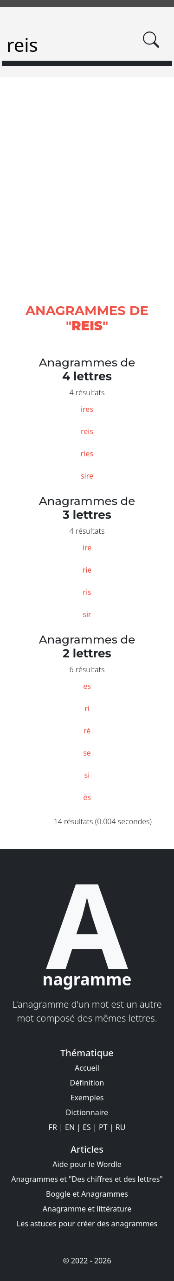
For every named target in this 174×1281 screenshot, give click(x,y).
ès (87, 797)
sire (87, 476)
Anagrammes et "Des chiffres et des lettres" (87, 1179)
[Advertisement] (87, 201)
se (87, 753)
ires (87, 409)
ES (87, 1127)
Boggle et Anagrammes (87, 1194)
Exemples (87, 1097)
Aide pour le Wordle (86, 1164)
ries (87, 453)
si (87, 775)
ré (87, 731)
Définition (87, 1083)
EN (70, 1127)
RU (121, 1127)
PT (103, 1127)
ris (87, 592)
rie (87, 570)
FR (53, 1127)
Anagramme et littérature (87, 1209)
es (87, 686)
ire (87, 548)
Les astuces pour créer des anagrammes (87, 1223)
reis (87, 431)
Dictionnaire (87, 1112)
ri (87, 708)
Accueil (87, 1068)
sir (87, 614)
